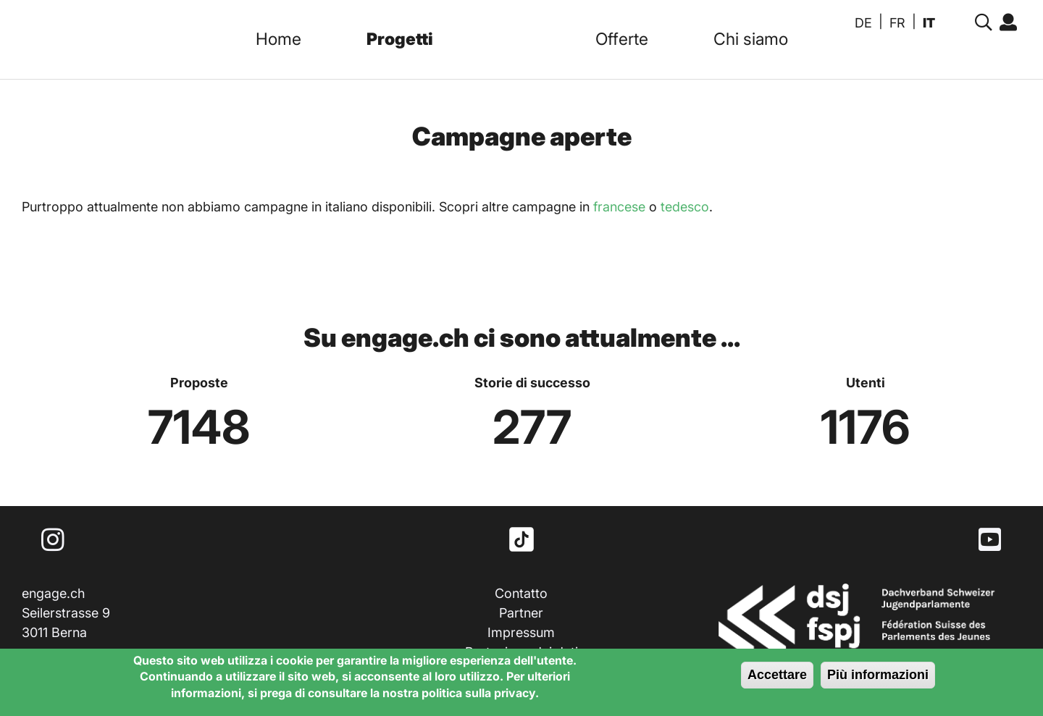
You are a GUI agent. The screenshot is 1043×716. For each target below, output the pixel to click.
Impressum (521, 632)
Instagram (53, 539)
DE (863, 22)
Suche (980, 23)
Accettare (777, 676)
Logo (514, 39)
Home (278, 39)
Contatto (521, 593)
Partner (521, 612)
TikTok (521, 539)
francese (619, 206)
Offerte (621, 39)
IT (929, 22)
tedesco (685, 206)
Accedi (1004, 23)
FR (897, 22)
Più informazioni (878, 676)
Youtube (990, 539)
